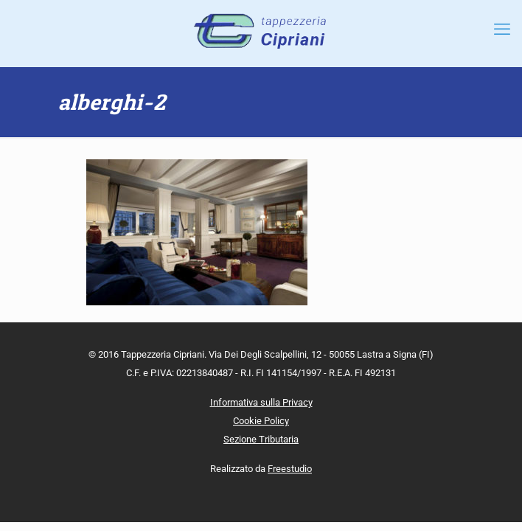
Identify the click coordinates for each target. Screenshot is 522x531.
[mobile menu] (502, 29)
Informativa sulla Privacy (261, 402)
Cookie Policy (261, 420)
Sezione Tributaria (261, 439)
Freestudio (290, 468)
